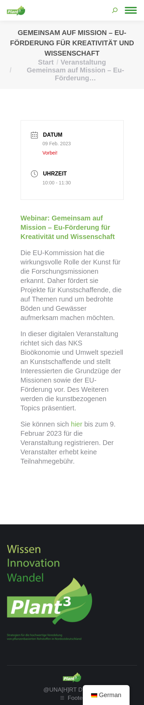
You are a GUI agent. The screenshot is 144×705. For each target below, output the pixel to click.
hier (76, 424)
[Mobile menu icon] (130, 10)
